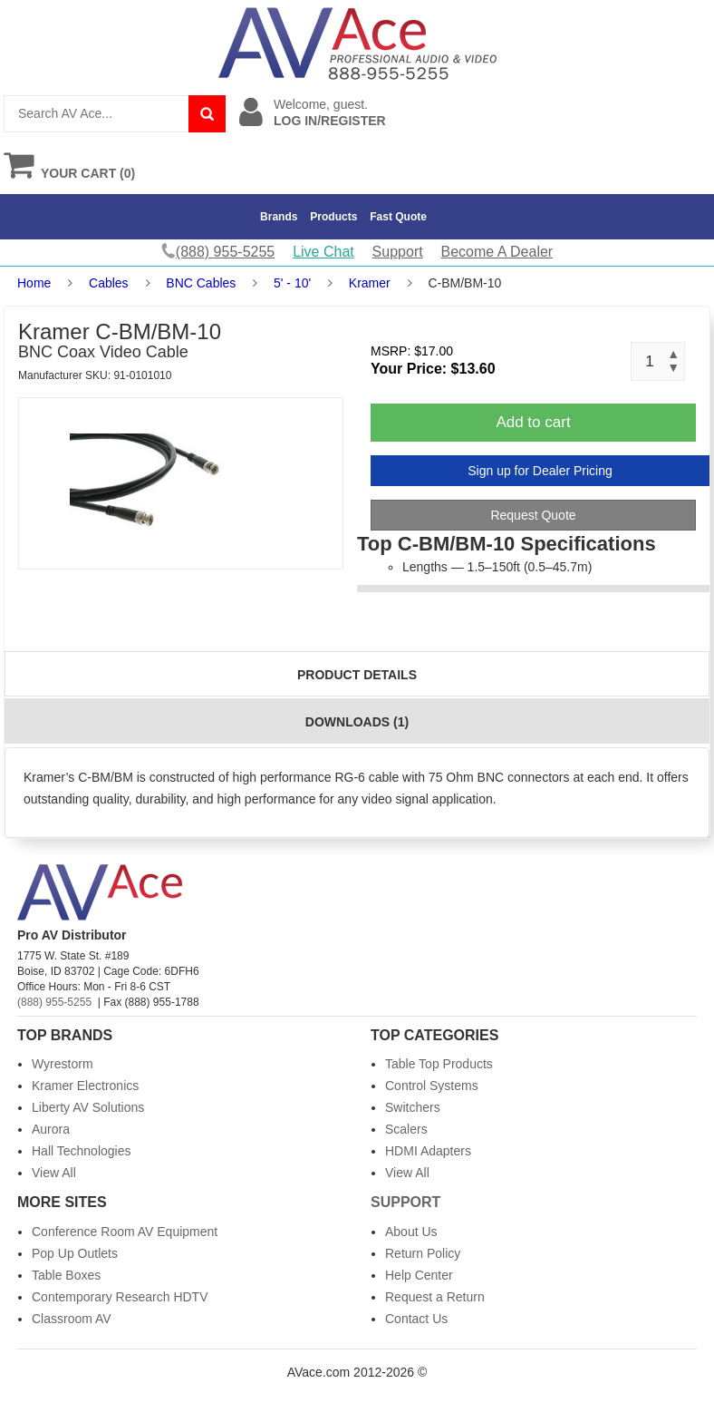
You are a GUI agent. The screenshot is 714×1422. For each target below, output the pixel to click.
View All (54, 1172)
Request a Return (435, 1297)
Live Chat (323, 251)
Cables (109, 283)
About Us (411, 1231)
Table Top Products (439, 1064)
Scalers (406, 1129)
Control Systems (431, 1085)
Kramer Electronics (85, 1085)
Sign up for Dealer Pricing (540, 470)
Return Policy (422, 1253)
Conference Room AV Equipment (124, 1231)
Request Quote (532, 515)
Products (333, 216)
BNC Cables (201, 283)
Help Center (419, 1275)
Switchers (412, 1107)
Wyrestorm (62, 1064)
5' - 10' (292, 283)
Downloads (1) (357, 722)
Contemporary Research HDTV (120, 1297)
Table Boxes (66, 1275)
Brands (278, 216)
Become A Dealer (497, 251)
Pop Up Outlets (75, 1253)
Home (34, 283)
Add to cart (533, 422)
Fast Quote (398, 216)
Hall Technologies (81, 1151)
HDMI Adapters (428, 1151)
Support (397, 251)
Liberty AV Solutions (88, 1107)
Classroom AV (71, 1318)
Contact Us (416, 1318)
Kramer (370, 283)
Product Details (357, 674)
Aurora (51, 1129)
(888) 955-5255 (54, 1002)
